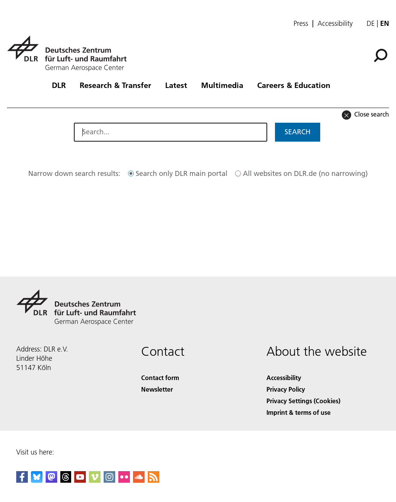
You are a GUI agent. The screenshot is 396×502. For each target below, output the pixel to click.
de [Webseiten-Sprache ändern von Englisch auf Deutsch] (371, 23)
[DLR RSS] (153, 480)
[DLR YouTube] (80, 480)
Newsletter (157, 389)
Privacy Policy (285, 389)
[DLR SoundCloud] (139, 480)
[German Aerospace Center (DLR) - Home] (70, 53)
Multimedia (222, 85)
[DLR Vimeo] (95, 480)
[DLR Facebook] (22, 480)
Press (301, 23)
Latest (176, 85)
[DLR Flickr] (124, 480)
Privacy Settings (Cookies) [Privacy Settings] (303, 401)
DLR (59, 85)
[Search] (380, 56)
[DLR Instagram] (109, 480)
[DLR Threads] (65, 480)
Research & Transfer (115, 85)
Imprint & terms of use (298, 412)
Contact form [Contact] (160, 378)
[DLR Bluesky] (37, 480)
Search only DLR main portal (181, 173)
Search (298, 131)
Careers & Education (293, 85)
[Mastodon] (51, 480)
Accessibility (335, 23)
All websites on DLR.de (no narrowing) (305, 173)
